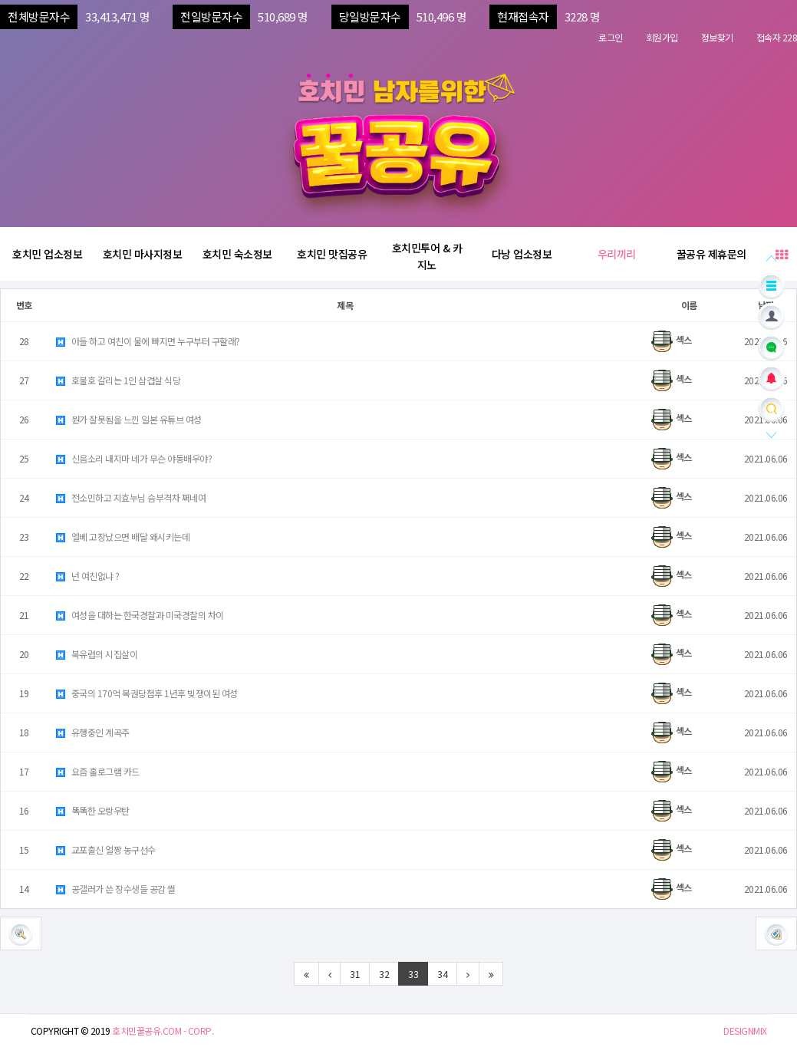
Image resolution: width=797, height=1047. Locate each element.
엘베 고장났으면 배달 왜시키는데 (121, 536)
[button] (776, 933)
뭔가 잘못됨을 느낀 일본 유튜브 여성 (128, 419)
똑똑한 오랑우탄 (92, 810)
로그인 (610, 37)
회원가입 (662, 37)
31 (355, 973)
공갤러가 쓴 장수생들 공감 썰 (115, 888)
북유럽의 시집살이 (95, 653)
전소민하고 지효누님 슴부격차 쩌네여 (130, 497)
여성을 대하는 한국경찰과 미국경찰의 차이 (139, 614)
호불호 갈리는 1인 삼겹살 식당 (117, 380)
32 (384, 973)
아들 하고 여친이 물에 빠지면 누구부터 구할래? (147, 340)
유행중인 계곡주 (92, 732)
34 (442, 973)
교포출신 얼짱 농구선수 (105, 849)
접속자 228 (777, 37)
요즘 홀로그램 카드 (97, 771)
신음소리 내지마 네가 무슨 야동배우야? (133, 458)
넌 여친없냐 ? (87, 575)
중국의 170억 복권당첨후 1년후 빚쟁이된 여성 (146, 693)
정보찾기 (717, 37)
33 (413, 973)
